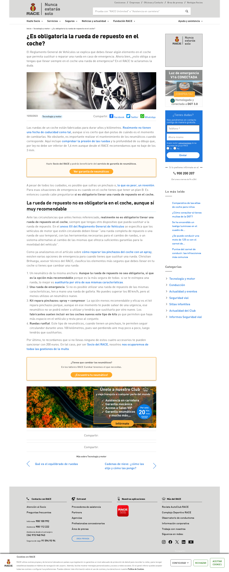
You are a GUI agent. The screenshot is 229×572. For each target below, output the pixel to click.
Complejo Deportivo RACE (176, 514)
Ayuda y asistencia (189, 21)
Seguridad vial (179, 298)
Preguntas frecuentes (39, 514)
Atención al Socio (36, 508)
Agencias (77, 519)
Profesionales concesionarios (88, 525)
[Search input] (138, 11)
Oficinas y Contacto (153, 3)
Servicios (52, 21)
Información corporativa (175, 525)
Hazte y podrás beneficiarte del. (91, 163)
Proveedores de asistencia (86, 508)
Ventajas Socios (195, 3)
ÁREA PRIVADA (83, 540)
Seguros (70, 21)
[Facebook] (170, 542)
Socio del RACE (97, 345)
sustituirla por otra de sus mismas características (89, 283)
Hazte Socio (33, 21)
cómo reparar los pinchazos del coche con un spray (116, 253)
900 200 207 (185, 173)
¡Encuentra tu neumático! (91, 376)
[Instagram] (164, 542)
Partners (77, 514)
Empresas (135, 3)
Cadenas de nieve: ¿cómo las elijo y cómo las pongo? (124, 468)
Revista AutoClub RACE (175, 508)
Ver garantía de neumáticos (91, 172)
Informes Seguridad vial (185, 317)
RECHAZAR (200, 562)
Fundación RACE (122, 21)
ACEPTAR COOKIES (217, 563)
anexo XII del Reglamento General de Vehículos (92, 227)
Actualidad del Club (182, 310)
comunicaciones (184, 143)
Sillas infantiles (179, 304)
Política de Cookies (136, 569)
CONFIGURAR (181, 563)
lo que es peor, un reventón (135, 186)
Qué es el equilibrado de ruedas (56, 466)
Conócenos (119, 3)
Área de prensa (175, 3)
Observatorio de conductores (178, 519)
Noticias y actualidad (94, 21)
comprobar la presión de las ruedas (86, 141)
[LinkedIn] (183, 542)
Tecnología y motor (52, 117)
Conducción (177, 285)
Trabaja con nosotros (173, 530)
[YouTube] (191, 543)
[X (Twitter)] (177, 542)
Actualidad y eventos (183, 291)
